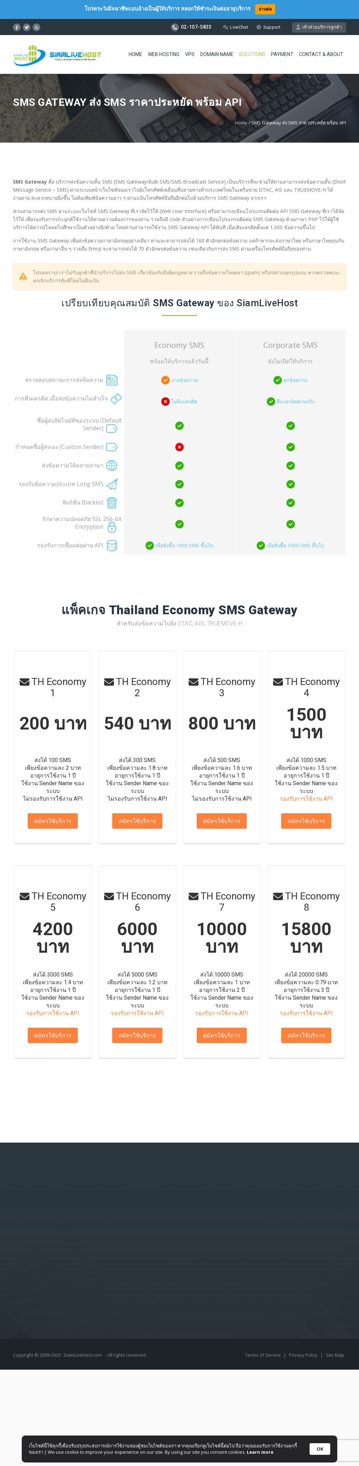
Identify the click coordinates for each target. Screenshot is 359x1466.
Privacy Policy (304, 1355)
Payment (282, 54)
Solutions (252, 54)
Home (135, 54)
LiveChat (235, 27)
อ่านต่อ (265, 9)
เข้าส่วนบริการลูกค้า (319, 27)
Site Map (335, 1355)
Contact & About (321, 54)
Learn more (260, 1452)
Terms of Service (263, 1355)
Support (268, 27)
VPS (190, 54)
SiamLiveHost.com (82, 1355)
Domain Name (216, 54)
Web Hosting (164, 54)
